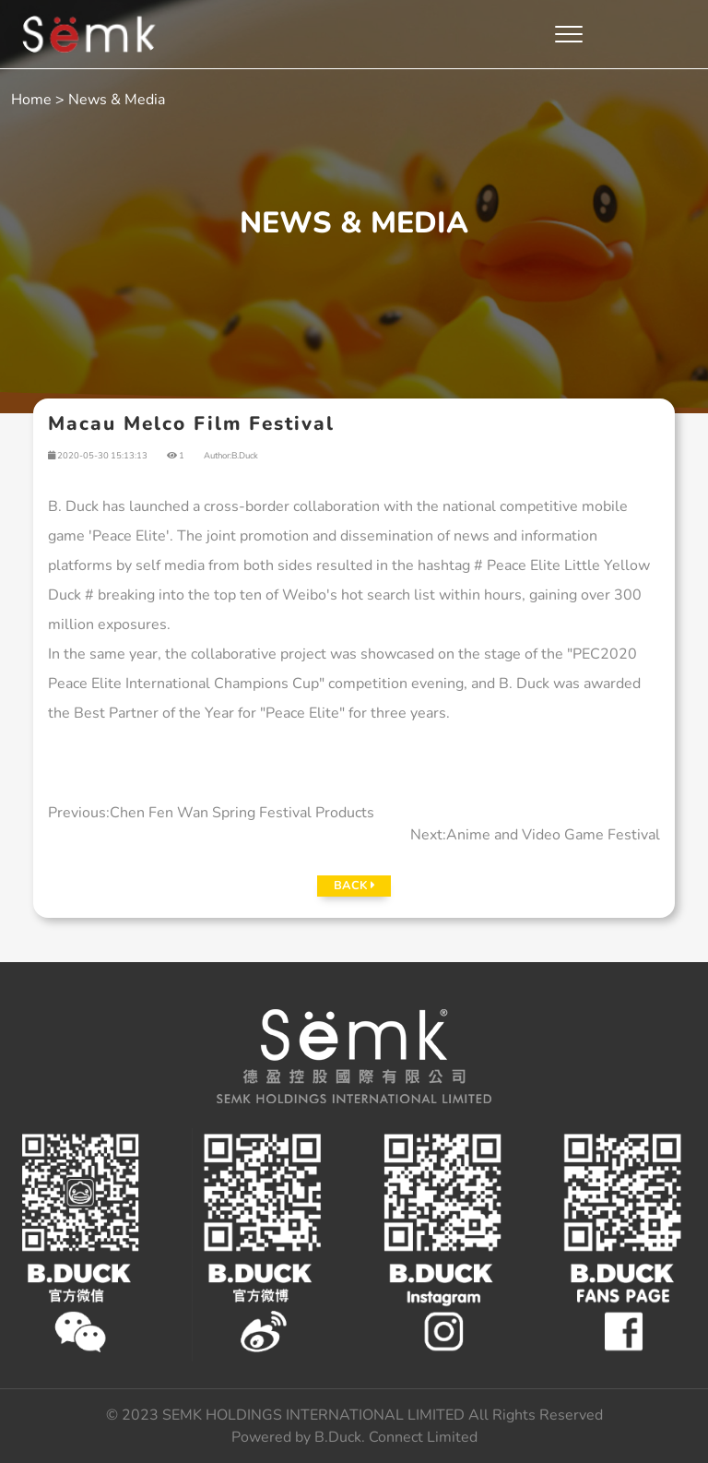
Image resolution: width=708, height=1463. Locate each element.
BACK (354, 885)
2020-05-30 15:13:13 (98, 455)
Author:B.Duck (231, 455)
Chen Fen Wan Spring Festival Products (242, 813)
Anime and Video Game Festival (553, 835)
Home (31, 99)
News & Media (116, 99)
